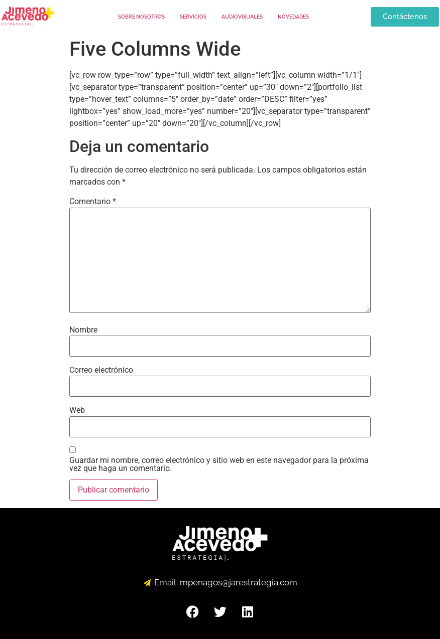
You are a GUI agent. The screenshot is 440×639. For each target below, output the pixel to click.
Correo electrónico (101, 370)
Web (77, 410)
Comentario (92, 202)
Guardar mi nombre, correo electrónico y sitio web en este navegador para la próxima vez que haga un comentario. (219, 464)
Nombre (83, 330)
